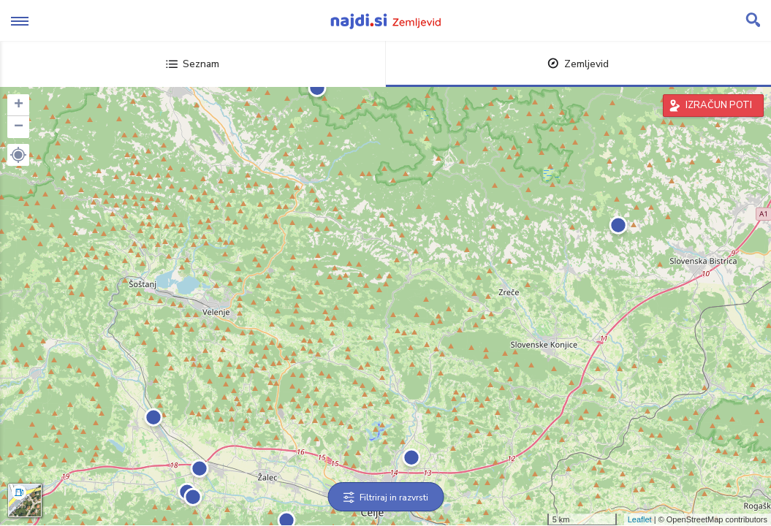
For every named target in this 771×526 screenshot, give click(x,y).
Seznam (192, 64)
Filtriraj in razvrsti (385, 497)
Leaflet (640, 519)
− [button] (18, 127)
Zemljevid (578, 64)
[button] (18, 155)
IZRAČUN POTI (718, 105)
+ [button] (18, 105)
